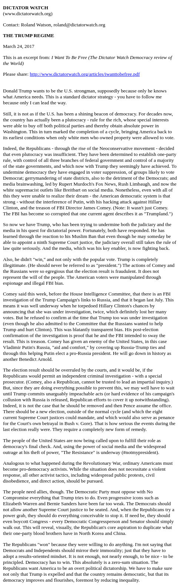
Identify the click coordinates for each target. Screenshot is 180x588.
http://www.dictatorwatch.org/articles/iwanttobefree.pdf (85, 74)
